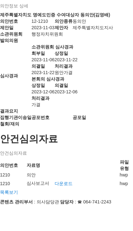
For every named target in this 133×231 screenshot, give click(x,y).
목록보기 (9, 192)
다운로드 (64, 183)
